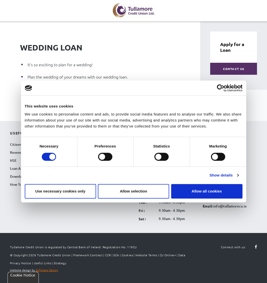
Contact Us (233, 69)
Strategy (60, 263)
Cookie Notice (22, 274)
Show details (221, 175)
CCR (108, 255)
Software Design (47, 270)
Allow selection (133, 191)
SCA (116, 255)
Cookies (127, 255)
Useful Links (42, 263)
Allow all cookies (207, 191)
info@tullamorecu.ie (229, 206)
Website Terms (146, 255)
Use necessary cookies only (60, 191)
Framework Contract (88, 255)
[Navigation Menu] (10, 14)
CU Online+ (168, 255)
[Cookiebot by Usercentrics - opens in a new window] (220, 88)
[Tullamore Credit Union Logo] (131, 9)
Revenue (17, 152)
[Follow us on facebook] (253, 247)
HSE (13, 160)
